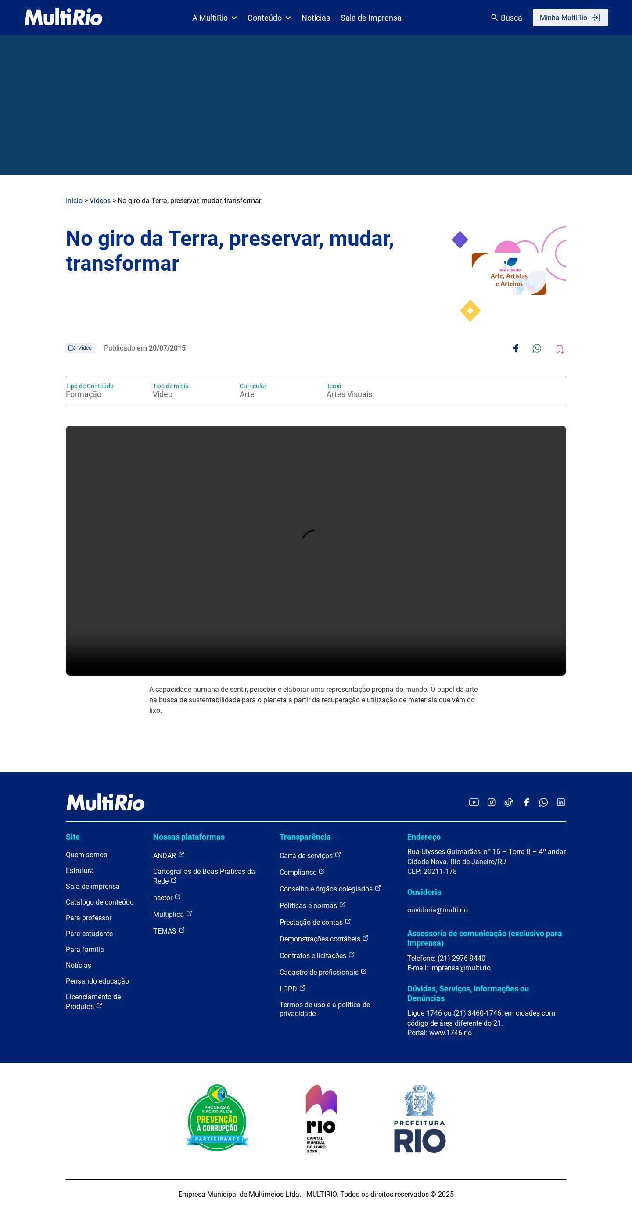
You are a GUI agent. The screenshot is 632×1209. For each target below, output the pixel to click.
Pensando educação (97, 981)
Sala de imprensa (93, 886)
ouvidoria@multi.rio (437, 910)
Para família (85, 949)
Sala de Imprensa (371, 17)
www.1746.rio (450, 1033)
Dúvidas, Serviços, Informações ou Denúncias (468, 993)
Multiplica (173, 914)
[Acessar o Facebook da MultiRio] (526, 803)
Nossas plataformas (189, 836)
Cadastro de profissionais (323, 971)
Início (74, 201)
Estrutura (80, 870)
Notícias (316, 17)
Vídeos (100, 201)
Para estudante (89, 934)
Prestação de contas (316, 921)
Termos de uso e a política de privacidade (325, 1009)
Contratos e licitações (317, 955)
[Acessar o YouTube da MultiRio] (474, 803)
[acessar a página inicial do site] (63, 17)
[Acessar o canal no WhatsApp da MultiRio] (543, 803)
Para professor (88, 918)
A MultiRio (214, 17)
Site (73, 836)
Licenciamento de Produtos (93, 1002)
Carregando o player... (316, 551)
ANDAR (169, 855)
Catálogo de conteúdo (100, 902)
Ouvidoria (424, 892)
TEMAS (169, 930)
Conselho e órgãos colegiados (330, 888)
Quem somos (86, 855)
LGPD (293, 988)
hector (167, 897)
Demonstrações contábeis (324, 938)
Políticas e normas (313, 905)
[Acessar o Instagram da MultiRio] (491, 803)
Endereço (424, 836)
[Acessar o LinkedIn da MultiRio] (561, 803)
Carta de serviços (310, 855)
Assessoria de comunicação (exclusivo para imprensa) (484, 938)
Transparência (305, 836)
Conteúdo (269, 17)
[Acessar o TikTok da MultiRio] (508, 803)
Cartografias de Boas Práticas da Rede (204, 876)
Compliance (302, 871)
